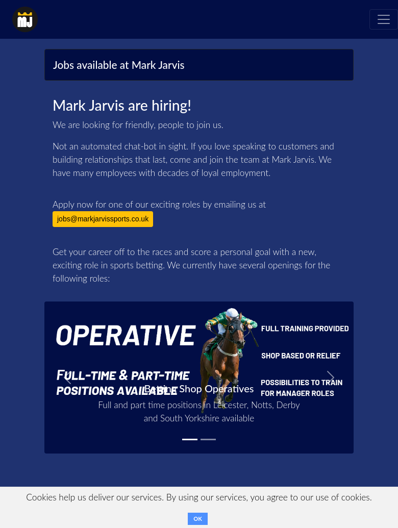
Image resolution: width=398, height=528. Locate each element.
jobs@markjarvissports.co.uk (102, 219)
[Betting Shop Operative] (189, 439)
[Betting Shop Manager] (208, 439)
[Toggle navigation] (383, 19)
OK (197, 518)
